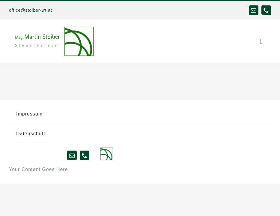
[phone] (266, 10)
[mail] (253, 10)
